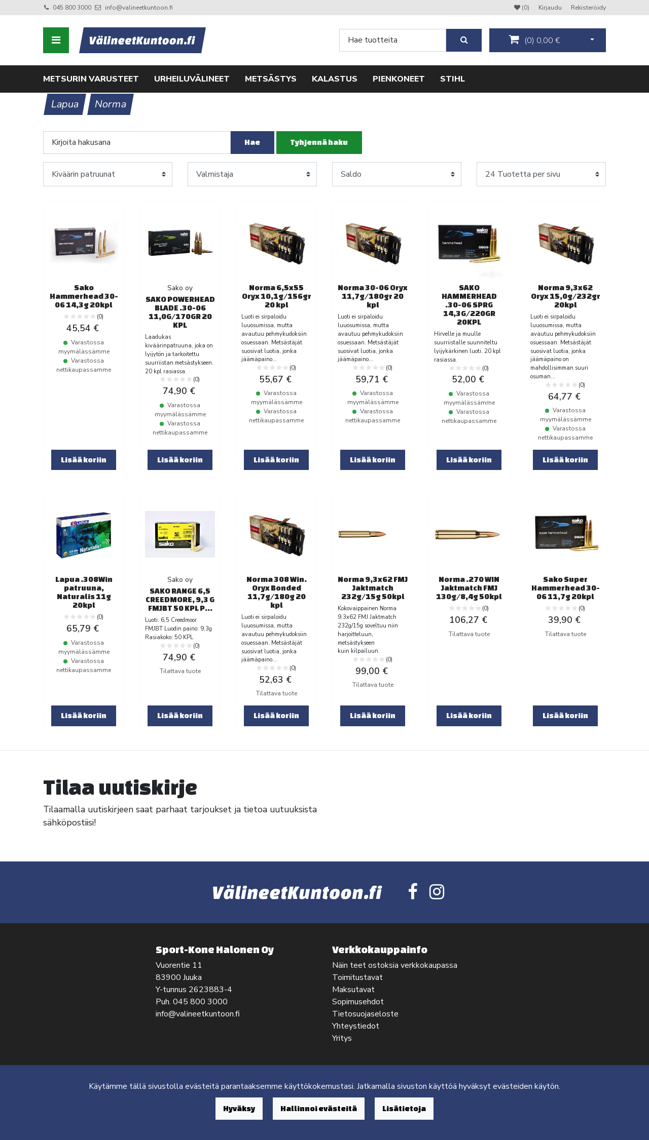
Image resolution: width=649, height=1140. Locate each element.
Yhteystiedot (355, 1026)
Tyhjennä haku (319, 142)
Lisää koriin (83, 459)
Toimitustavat (357, 977)
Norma (111, 104)
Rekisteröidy (588, 8)
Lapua (65, 104)
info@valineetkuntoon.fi (139, 8)
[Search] (392, 40)
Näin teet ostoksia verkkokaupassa (394, 965)
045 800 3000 (72, 8)
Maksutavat (353, 989)
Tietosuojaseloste (365, 1013)
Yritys (342, 1038)
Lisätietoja (404, 1108)
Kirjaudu (550, 8)
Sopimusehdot (358, 1001)
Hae (252, 142)
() (534, 40)
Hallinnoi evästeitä (318, 1108)
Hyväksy (239, 1108)
